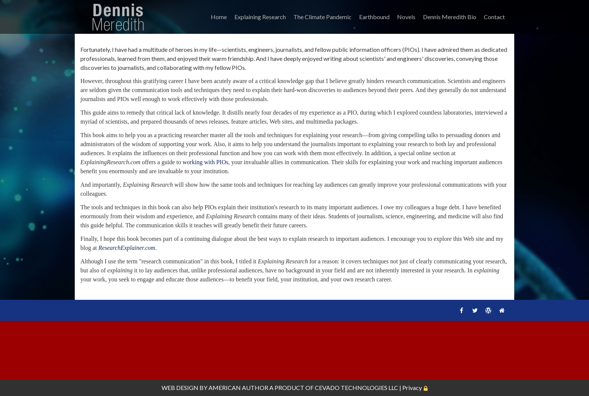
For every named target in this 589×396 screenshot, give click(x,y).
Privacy (412, 387)
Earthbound (374, 16)
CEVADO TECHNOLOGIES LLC (356, 387)
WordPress (488, 310)
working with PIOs (205, 162)
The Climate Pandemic (322, 16)
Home (219, 16)
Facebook (461, 310)
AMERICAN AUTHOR (238, 387)
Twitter (475, 310)
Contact (494, 16)
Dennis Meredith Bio (449, 16)
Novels (406, 16)
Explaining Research (260, 16)
